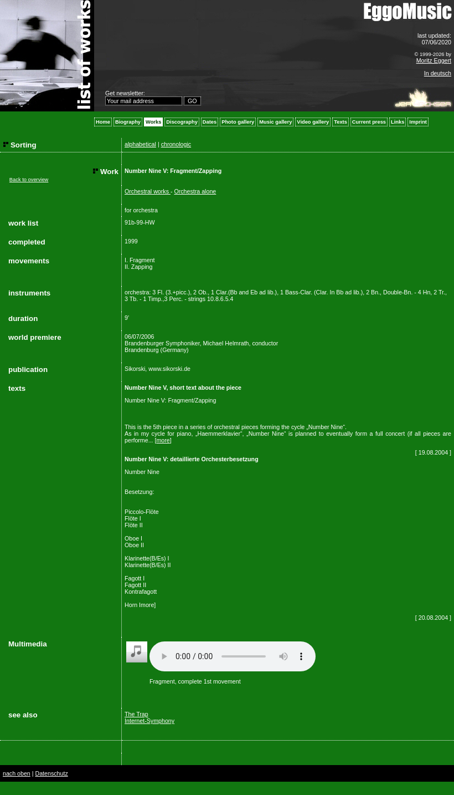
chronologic (176, 144)
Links (397, 122)
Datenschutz (51, 773)
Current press (369, 122)
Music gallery (275, 122)
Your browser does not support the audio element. (232, 656)
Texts (340, 122)
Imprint (418, 122)
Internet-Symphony (149, 720)
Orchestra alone (195, 191)
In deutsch (437, 73)
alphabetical (140, 144)
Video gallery (313, 122)
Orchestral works (148, 191)
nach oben (16, 773)
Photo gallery (237, 122)
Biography (128, 122)
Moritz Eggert (433, 60)
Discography (182, 122)
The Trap (136, 714)
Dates (209, 122)
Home (103, 122)
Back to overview (29, 179)
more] (148, 605)
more (162, 440)
